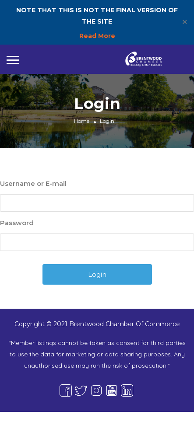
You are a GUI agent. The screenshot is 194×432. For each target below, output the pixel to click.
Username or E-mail (33, 183)
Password (17, 223)
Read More (97, 36)
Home (81, 121)
